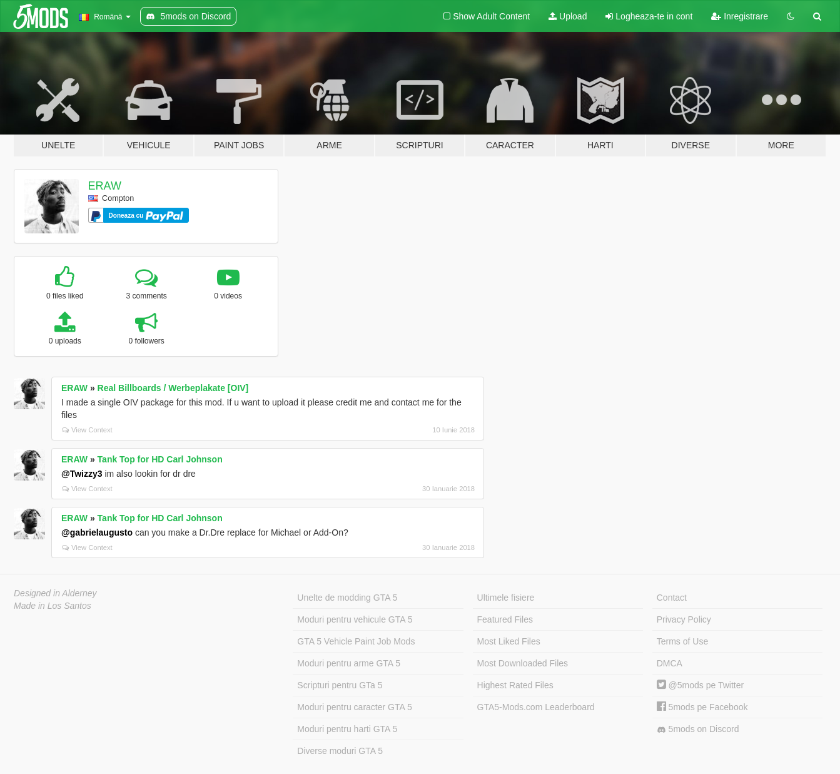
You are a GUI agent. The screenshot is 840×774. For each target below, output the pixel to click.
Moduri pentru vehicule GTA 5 (354, 619)
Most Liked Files (508, 641)
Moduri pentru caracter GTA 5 (354, 707)
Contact (672, 598)
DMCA (669, 663)
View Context (87, 430)
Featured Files (505, 619)
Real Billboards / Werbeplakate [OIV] (173, 388)
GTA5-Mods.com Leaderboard (536, 707)
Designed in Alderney (55, 593)
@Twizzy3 (82, 474)
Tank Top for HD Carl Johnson (160, 459)
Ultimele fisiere (506, 598)
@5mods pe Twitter (700, 685)
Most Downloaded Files (523, 663)
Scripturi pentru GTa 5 (339, 685)
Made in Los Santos (52, 606)
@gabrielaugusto (97, 532)
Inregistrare (739, 16)
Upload (568, 16)
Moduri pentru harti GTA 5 (347, 729)
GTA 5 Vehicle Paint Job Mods (356, 641)
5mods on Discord (698, 729)
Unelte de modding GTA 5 (347, 598)
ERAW (104, 186)
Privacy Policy (684, 619)
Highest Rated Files (515, 685)
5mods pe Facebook (702, 707)
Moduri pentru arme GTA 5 (348, 663)
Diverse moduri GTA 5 (340, 751)
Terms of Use (682, 641)
